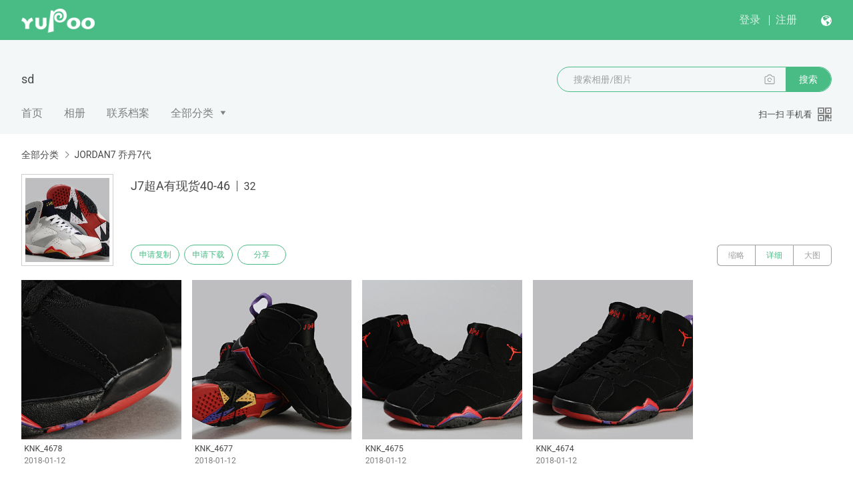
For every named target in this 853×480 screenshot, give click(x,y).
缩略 (736, 255)
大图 (812, 255)
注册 (786, 19)
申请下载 (219, 255)
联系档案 (128, 113)
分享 (279, 255)
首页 (32, 113)
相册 (74, 113)
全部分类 (192, 113)
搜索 (808, 79)
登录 (749, 19)
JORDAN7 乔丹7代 (112, 154)
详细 (774, 255)
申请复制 (159, 255)
